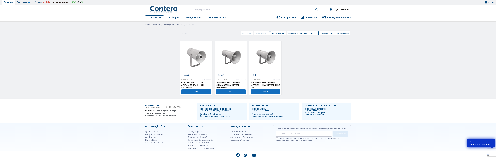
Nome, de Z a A (278, 33)
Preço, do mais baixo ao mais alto (302, 33)
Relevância (246, 33)
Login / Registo (195, 132)
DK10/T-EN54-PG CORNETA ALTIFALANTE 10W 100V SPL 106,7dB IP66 (193, 85)
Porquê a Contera (154, 134)
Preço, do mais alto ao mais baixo (335, 33)
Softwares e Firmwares (241, 137)
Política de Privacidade (199, 143)
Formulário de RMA (239, 132)
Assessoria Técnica (239, 140)
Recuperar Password (198, 134)
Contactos (150, 137)
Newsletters (151, 140)
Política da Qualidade (198, 146)
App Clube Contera (154, 143)
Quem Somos (151, 132)
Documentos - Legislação (242, 134)
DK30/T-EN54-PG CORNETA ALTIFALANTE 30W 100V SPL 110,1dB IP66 (265, 85)
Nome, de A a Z (261, 33)
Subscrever (340, 133)
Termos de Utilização (198, 137)
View (196, 91)
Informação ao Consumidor (201, 148)
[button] (173, 17)
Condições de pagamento (200, 140)
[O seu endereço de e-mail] (304, 134)
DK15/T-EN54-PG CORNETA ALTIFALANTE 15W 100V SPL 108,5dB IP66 (228, 85)
